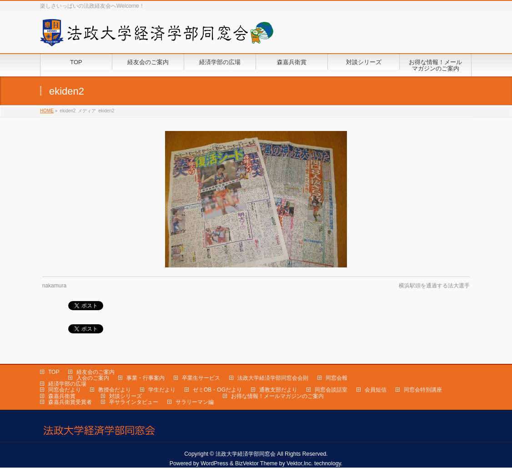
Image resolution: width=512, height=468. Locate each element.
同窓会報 (336, 378)
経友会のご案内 (95, 372)
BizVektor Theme (256, 463)
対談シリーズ (125, 396)
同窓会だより (64, 390)
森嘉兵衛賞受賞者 (70, 402)
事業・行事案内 (145, 378)
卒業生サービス (201, 378)
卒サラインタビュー (133, 402)
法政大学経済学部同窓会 (246, 454)
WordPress (214, 463)
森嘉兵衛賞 (61, 396)
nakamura (54, 285)
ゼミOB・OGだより (217, 390)
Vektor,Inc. (299, 463)
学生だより (162, 390)
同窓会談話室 (331, 390)
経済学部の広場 (67, 384)
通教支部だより (278, 390)
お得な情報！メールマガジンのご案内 (277, 396)
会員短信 (376, 390)
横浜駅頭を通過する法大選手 (434, 285)
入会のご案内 (92, 378)
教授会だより (114, 390)
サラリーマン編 (195, 402)
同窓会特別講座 (423, 390)
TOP (53, 372)
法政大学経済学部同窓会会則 (272, 378)
